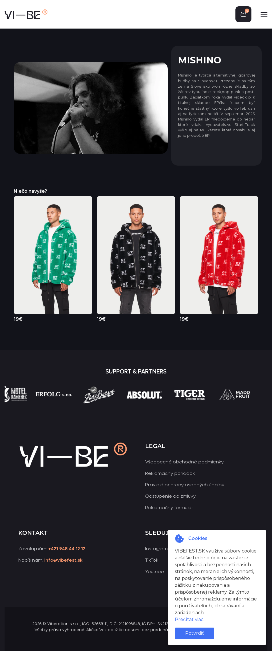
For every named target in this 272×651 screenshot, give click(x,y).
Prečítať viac (189, 619)
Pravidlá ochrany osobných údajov (184, 485)
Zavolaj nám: (51, 549)
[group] (63, 405)
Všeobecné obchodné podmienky (184, 462)
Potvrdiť (194, 633)
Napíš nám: (50, 560)
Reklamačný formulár (169, 508)
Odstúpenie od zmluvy (170, 496)
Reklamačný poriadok (170, 473)
